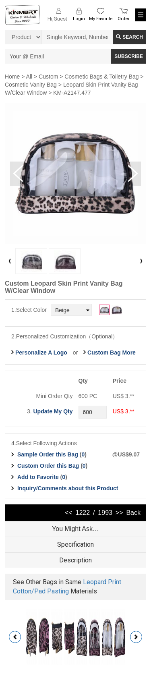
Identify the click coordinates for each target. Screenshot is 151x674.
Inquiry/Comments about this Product (67, 488)
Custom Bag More (111, 352)
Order (124, 18)
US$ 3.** (123, 411)
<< (68, 512)
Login (79, 18)
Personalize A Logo (41, 352)
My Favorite (101, 18)
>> (119, 512)
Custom (48, 76)
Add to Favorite (38, 477)
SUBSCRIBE (128, 56)
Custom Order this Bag (49, 465)
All (29, 76)
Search (129, 37)
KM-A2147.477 (72, 92)
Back (133, 512)
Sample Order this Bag (48, 454)
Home (12, 76)
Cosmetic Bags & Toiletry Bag (101, 76)
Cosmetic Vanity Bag (31, 84)
